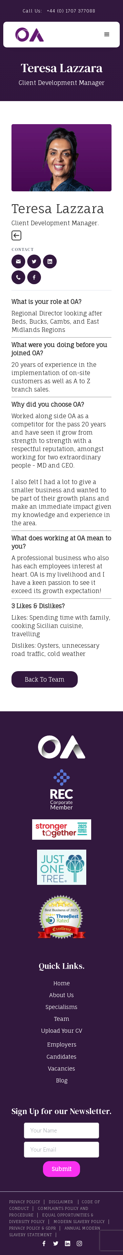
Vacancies (61, 1068)
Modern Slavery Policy (79, 1221)
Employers (61, 1044)
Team (61, 1018)
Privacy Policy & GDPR (32, 1228)
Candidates (61, 1056)
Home (61, 983)
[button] (107, 34)
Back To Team (45, 679)
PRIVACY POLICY (24, 1202)
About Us (61, 995)
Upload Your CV (61, 1030)
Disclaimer (61, 1202)
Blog (62, 1080)
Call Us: (59, 11)
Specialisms (61, 1006)
